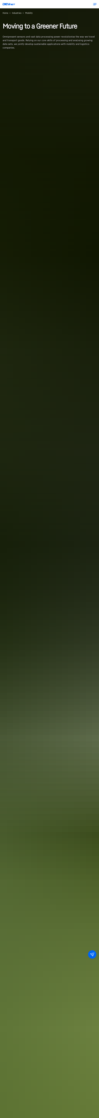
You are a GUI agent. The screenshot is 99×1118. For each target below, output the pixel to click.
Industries (16, 13)
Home (5, 13)
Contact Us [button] (93, 955)
